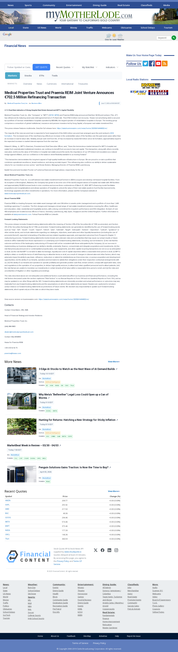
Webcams (107, 27)
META (55, 411)
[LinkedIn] (109, 556)
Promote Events (134, 600)
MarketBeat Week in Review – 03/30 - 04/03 (34, 445)
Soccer (31, 612)
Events (55, 587)
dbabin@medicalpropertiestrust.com (19, 332)
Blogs (55, 597)
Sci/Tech (6, 615)
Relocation (107, 624)
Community (49, 5)
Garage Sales (133, 606)
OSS (66, 385)
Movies (81, 587)
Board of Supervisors (161, 600)
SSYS (70, 436)
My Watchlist (88, 67)
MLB (30, 603)
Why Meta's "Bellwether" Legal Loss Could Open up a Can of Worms (73, 396)
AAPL (7, 504)
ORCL (7, 534)
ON (62, 385)
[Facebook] (103, 556)
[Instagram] (116, 556)
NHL (29, 609)
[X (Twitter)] (96, 556)
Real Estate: (109, 612)
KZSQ (80, 612)
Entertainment (74, 5)
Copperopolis (108, 609)
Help (117, 636)
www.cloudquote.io (72, 551)
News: (6, 584)
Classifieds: (133, 584)
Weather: (33, 584)
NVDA (57, 385)
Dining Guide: (109, 584)
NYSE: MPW (54, 115)
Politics (6, 606)
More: (155, 584)
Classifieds (146, 5)
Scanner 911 (157, 590)
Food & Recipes (84, 600)
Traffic (89, 27)
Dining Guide (100, 5)
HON (51, 385)
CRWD (53, 436)
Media (166, 5)
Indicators (110, 67)
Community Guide (60, 600)
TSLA (72, 385)
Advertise (103, 636)
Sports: (31, 597)
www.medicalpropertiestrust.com (17, 194)
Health (55, 593)
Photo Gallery (158, 606)
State (25, 27)
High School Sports (36, 618)
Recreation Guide (60, 606)
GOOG (8, 517)
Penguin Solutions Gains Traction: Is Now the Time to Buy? (75, 467)
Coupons (156, 609)
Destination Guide (60, 603)
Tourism (168, 27)
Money (73, 27)
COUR (26, 458)
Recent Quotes (63, 67)
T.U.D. (154, 603)
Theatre (81, 590)
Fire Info (56, 612)
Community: (59, 584)
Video (154, 597)
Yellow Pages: (158, 612)
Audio (154, 587)
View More (113, 361)
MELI (44, 458)
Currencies (52, 83)
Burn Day (32, 587)
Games (81, 597)
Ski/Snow (32, 593)
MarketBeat (47, 378)
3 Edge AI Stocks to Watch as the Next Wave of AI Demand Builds (78, 369)
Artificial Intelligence (53, 382)
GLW (58, 436)
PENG (48, 481)
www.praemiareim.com (22, 214)
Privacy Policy (63, 561)
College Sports (34, 615)
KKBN (80, 615)
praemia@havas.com (13, 353)
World (58, 27)
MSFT (7, 526)
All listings (107, 587)
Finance (106, 618)
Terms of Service (80, 643)
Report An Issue (133, 636)
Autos (130, 593)
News (11, 5)
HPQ (38, 458)
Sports (28, 5)
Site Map (87, 636)
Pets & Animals (134, 609)
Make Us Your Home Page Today (143, 55)
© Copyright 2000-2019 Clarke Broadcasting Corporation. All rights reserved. (89, 649)
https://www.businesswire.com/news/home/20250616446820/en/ (82, 128)
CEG (47, 436)
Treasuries (83, 83)
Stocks (28, 75)
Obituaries (126, 27)
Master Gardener (110, 627)
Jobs (129, 587)
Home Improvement (111, 621)
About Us (55, 636)
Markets (12, 75)
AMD (7, 509)
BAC (7, 513)
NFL (29, 600)
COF (20, 458)
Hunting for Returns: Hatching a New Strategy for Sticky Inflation (78, 419)
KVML (80, 609)
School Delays (148, 27)
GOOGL (48, 411)
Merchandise (133, 590)
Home (40, 636)
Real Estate (124, 5)
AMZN (7, 500)
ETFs (41, 75)
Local (11, 27)
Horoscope (82, 593)
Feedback (71, 636)
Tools (55, 75)
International (67, 83)
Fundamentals (108, 615)
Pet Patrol (57, 609)
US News (42, 27)
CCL (15, 458)
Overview (27, 83)
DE (47, 385)
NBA (30, 606)
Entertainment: (86, 584)
